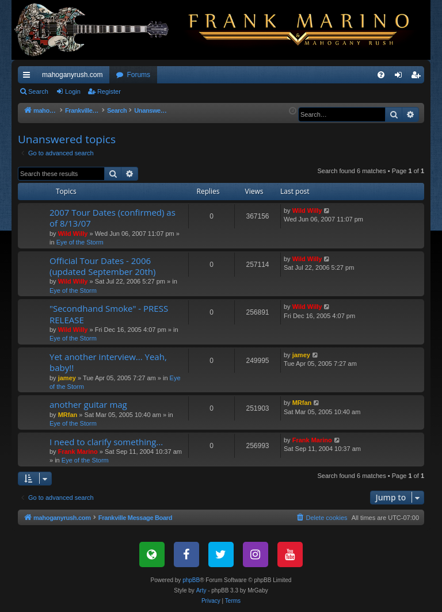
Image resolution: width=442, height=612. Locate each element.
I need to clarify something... (106, 441)
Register (109, 91)
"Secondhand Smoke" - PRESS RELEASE (108, 314)
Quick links (28, 77)
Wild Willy (73, 233)
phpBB (191, 580)
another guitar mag (88, 404)
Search (38, 91)
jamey (67, 377)
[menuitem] (381, 74)
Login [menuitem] (401, 77)
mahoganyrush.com (72, 75)
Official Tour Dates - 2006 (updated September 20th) (102, 266)
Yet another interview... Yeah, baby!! (108, 362)
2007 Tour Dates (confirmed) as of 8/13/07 (112, 217)
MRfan (68, 414)
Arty (201, 590)
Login (73, 91)
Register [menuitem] (418, 77)
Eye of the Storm (80, 242)
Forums (138, 75)
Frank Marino (78, 451)
